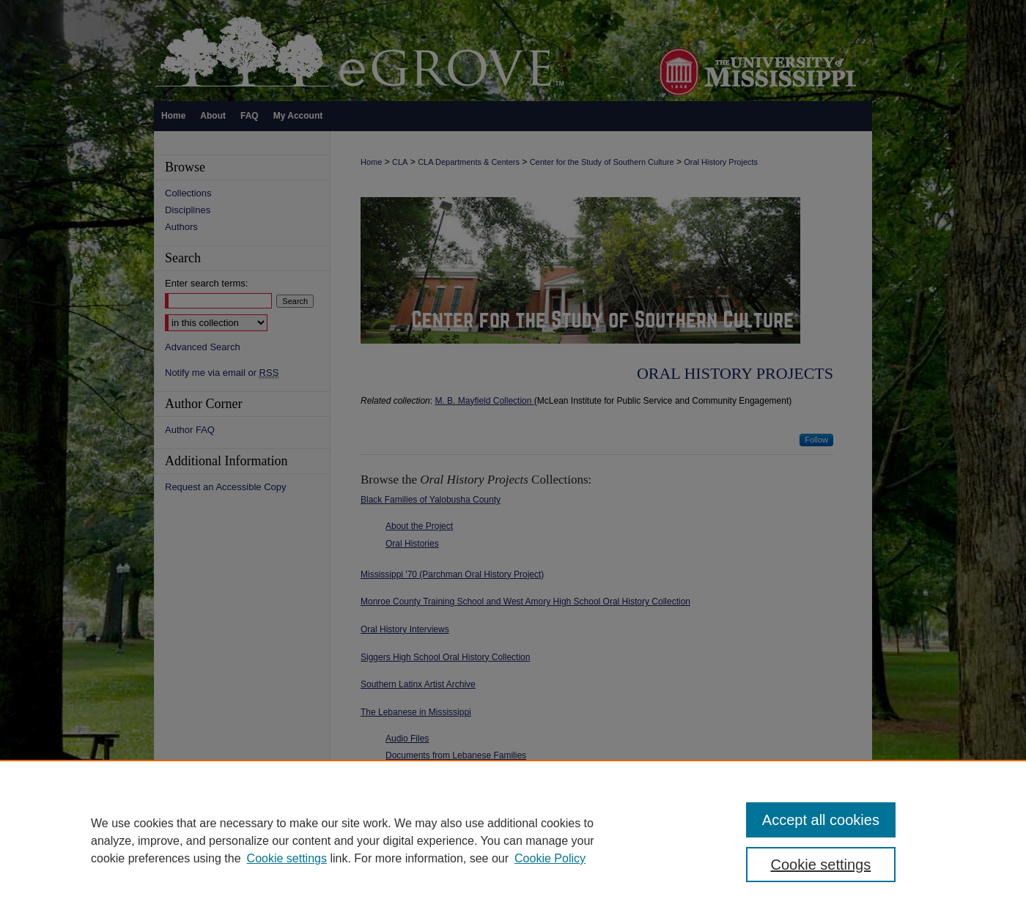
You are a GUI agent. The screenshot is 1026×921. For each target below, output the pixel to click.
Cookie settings (287, 858)
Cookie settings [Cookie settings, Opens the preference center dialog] (821, 865)
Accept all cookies (820, 820)
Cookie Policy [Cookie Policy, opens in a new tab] (550, 858)
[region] (513, 840)
